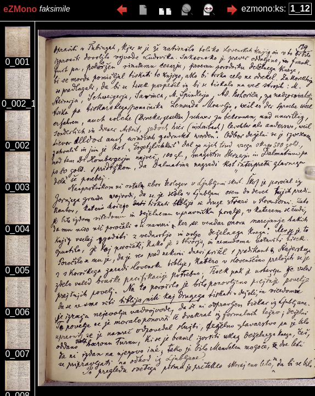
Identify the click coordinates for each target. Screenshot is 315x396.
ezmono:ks (262, 8)
